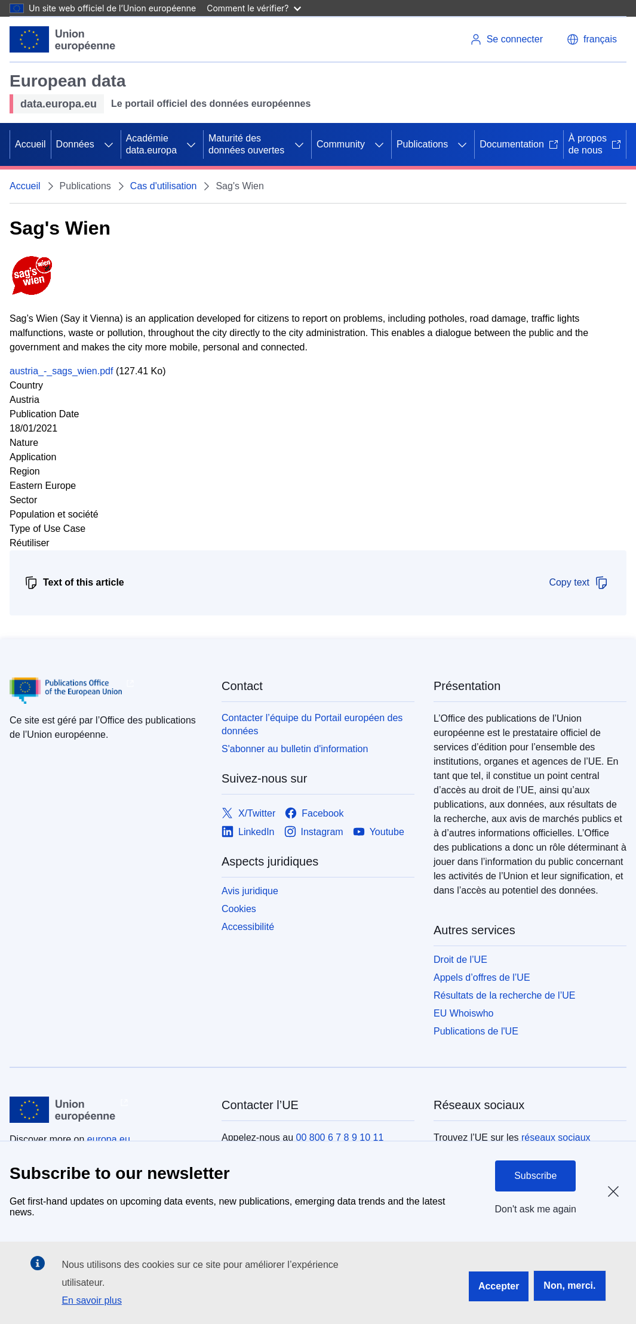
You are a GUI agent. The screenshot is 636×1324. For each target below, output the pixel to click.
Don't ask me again (535, 1209)
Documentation (519, 144)
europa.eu (108, 1139)
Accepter (498, 1286)
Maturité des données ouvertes (246, 144)
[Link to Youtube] (378, 832)
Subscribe (535, 1176)
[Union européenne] (63, 39)
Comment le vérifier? (253, 8)
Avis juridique (250, 891)
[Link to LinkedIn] (248, 832)
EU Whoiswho (463, 1013)
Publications (422, 144)
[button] (591, 39)
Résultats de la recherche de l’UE (504, 995)
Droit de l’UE (460, 959)
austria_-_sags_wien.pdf (61, 371)
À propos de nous (595, 144)
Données (75, 144)
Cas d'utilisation (163, 186)
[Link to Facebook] (314, 813)
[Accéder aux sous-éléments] (109, 144)
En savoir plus (92, 1300)
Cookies (239, 909)
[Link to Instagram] (313, 832)
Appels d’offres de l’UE (482, 977)
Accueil (30, 144)
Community (341, 144)
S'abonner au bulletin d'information (295, 749)
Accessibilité (248, 927)
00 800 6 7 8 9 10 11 (340, 1137)
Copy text (579, 582)
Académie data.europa (151, 144)
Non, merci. (569, 1285)
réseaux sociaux (556, 1137)
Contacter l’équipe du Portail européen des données (312, 724)
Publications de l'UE (476, 1031)
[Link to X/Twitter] (248, 813)
